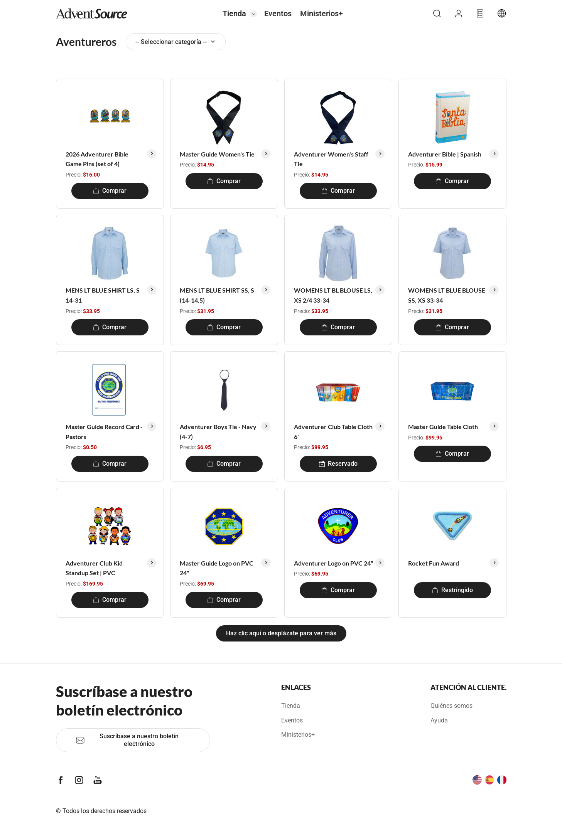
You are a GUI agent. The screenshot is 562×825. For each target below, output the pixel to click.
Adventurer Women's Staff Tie (331, 159)
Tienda (234, 13)
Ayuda (439, 720)
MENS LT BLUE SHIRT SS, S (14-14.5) (217, 295)
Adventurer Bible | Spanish (444, 154)
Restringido (452, 590)
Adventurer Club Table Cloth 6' (333, 431)
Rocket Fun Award (433, 563)
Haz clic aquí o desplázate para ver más (281, 633)
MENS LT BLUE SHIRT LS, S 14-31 (103, 295)
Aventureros (86, 41)
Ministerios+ (321, 13)
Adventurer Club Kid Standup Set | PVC (94, 568)
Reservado (338, 463)
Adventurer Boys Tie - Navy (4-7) (218, 431)
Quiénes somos (451, 705)
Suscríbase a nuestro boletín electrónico (127, 740)
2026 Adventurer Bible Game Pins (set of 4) (97, 159)
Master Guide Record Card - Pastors (104, 431)
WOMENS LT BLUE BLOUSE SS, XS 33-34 (446, 295)
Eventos (278, 13)
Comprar (110, 190)
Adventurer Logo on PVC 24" (333, 563)
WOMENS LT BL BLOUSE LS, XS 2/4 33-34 (333, 295)
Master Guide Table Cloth (443, 426)
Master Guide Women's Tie (217, 154)
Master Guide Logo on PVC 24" (216, 568)
